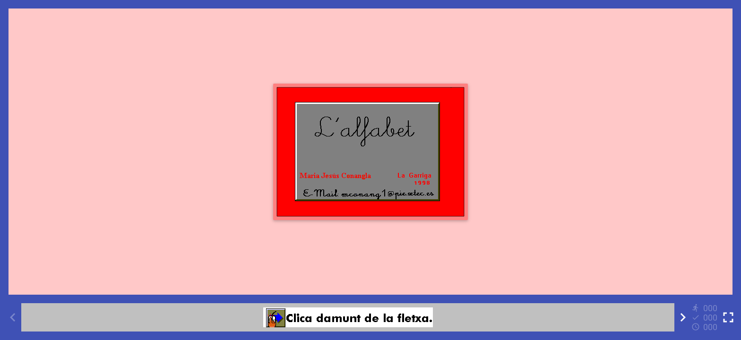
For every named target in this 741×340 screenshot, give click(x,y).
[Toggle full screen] (728, 317)
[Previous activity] (12, 317)
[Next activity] (682, 317)
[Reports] (705, 317)
